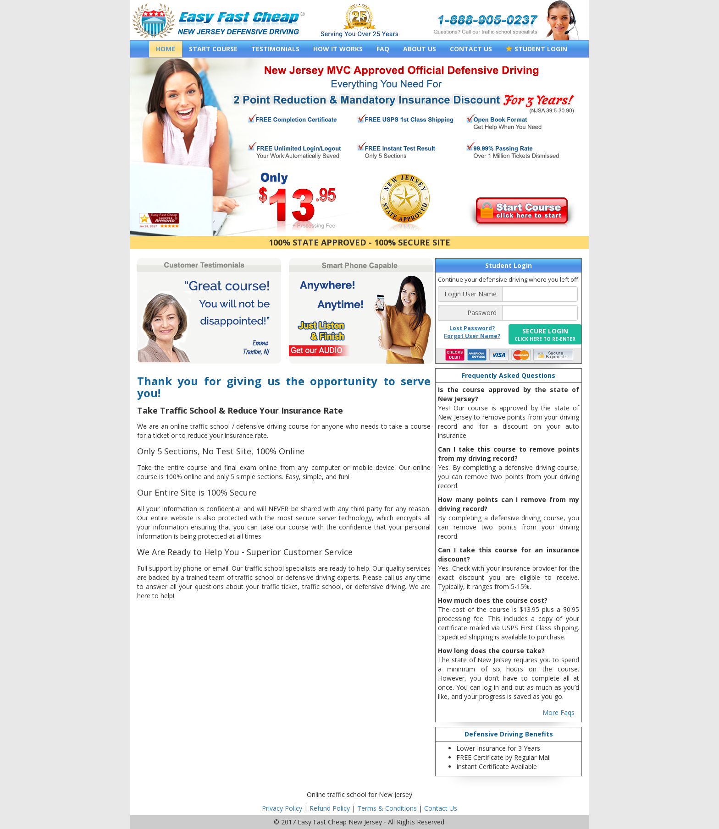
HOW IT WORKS (338, 48)
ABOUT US (419, 48)
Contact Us (440, 808)
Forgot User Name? (472, 336)
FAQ (382, 48)
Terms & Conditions (387, 808)
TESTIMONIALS (275, 48)
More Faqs (558, 712)
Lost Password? (472, 328)
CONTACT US (471, 48)
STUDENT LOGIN (536, 48)
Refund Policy (330, 808)
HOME (165, 48)
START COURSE (213, 48)
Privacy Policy (282, 808)
